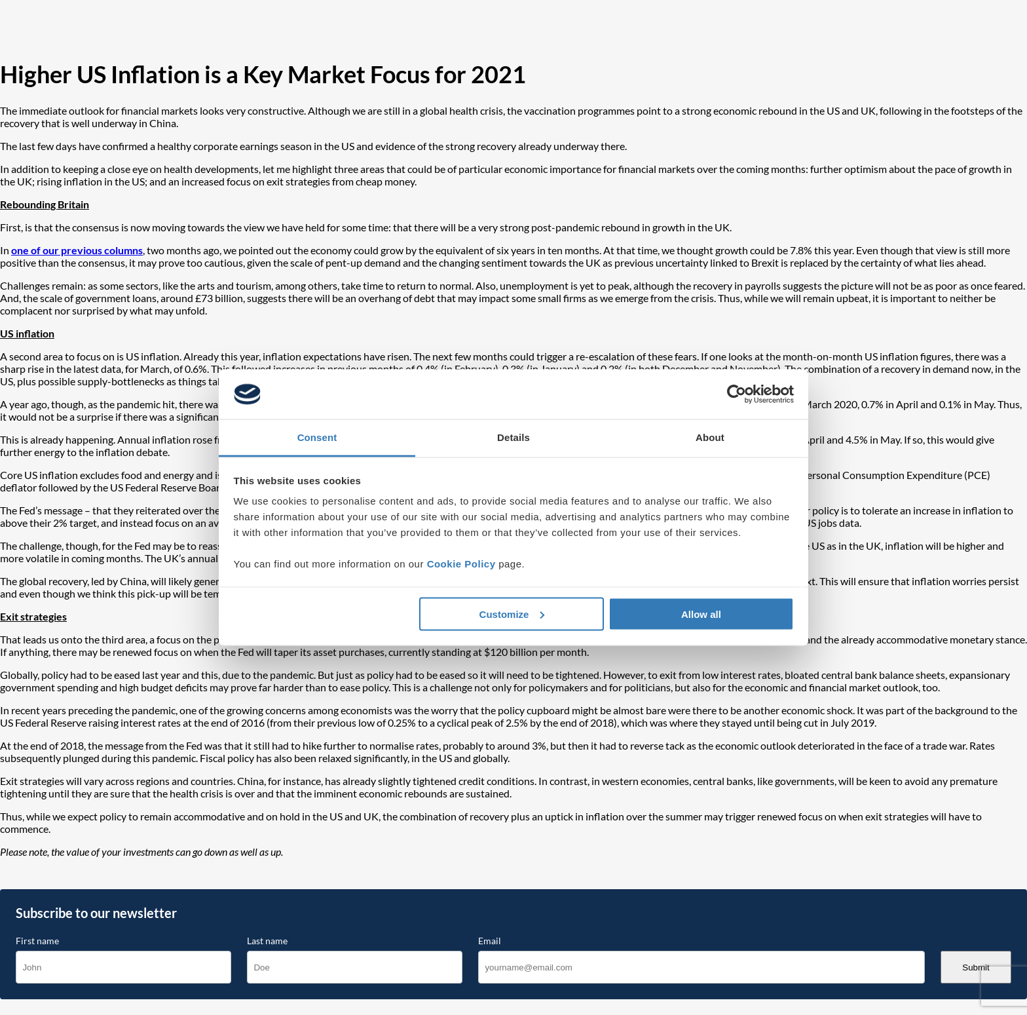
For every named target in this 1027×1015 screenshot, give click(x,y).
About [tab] (710, 437)
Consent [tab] (317, 437)
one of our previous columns (77, 250)
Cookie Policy (461, 563)
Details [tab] (513, 437)
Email (489, 941)
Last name (267, 941)
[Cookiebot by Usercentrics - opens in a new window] (736, 394)
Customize (512, 613)
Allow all (701, 613)
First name (37, 941)
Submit (975, 967)
